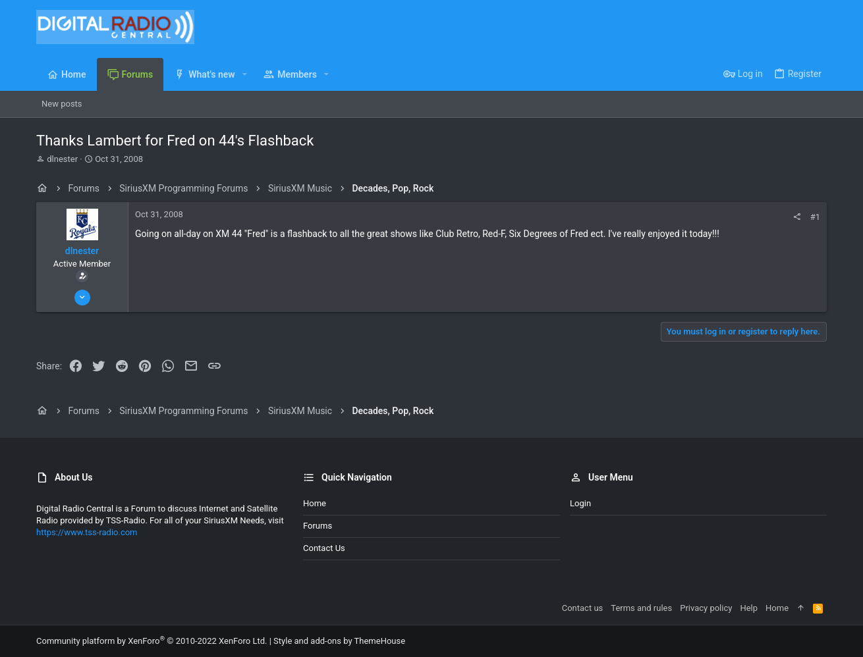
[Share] (797, 217)
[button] (245, 74)
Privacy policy (706, 608)
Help (749, 608)
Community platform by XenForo (151, 641)
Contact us (324, 548)
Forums (317, 526)
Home (314, 503)
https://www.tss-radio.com (87, 532)
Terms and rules (641, 608)
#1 (815, 217)
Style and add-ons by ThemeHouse (339, 641)
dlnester (62, 159)
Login (580, 503)
